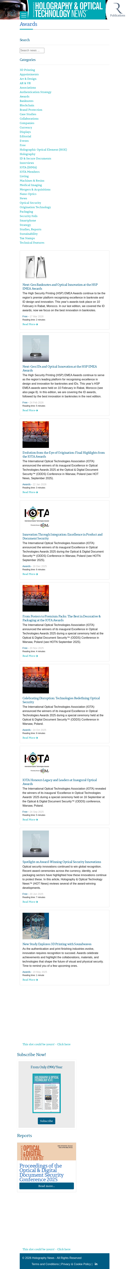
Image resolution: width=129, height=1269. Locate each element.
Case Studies (28, 114)
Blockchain (27, 105)
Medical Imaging (31, 185)
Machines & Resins (32, 180)
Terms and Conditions (45, 1264)
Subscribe (46, 1121)
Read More (30, 324)
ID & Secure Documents (35, 158)
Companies (27, 123)
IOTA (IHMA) (28, 167)
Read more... (46, 1186)
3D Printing (27, 70)
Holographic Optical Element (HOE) (43, 149)
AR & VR (25, 83)
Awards (24, 96)
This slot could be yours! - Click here (47, 1044)
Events (24, 141)
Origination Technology (35, 207)
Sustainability (29, 234)
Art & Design (28, 79)
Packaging (26, 211)
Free (23, 145)
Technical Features (32, 242)
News (23, 198)
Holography (27, 154)
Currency (26, 127)
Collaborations (29, 118)
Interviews (27, 163)
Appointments (29, 74)
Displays (25, 132)
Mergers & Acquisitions (35, 189)
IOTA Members (30, 172)
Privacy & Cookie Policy (76, 1264)
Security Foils (28, 216)
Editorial (25, 136)
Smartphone (28, 220)
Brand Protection (31, 110)
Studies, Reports (30, 229)
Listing (24, 176)
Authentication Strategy (35, 92)
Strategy (25, 225)
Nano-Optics (28, 194)
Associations (28, 87)
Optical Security (30, 203)
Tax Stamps (27, 238)
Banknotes (26, 101)
